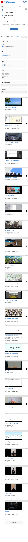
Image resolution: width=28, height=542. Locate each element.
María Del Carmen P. (13, 442)
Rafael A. (11, 390)
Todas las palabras (5, 55)
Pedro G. (11, 126)
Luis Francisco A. (12, 284)
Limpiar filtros (17, 37)
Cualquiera (3, 64)
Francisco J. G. (12, 214)
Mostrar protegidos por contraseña (10, 44)
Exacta (2, 56)
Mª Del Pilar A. (12, 460)
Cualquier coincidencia (6, 53)
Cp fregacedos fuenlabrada (14, 179)
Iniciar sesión (14, 29)
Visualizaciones (4, 76)
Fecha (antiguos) (5, 74)
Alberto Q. (11, 407)
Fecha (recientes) (5, 73)
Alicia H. (10, 249)
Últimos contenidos (8, 15)
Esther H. (11, 302)
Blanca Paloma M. (12, 109)
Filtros (24, 37)
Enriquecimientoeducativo (14, 232)
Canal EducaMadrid (8, 12)
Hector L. (11, 144)
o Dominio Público (6, 65)
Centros (6, 17)
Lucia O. (11, 425)
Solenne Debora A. (13, 319)
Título (2, 77)
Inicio (5, 10)
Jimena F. (11, 372)
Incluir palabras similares (8, 46)
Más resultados (14, 522)
